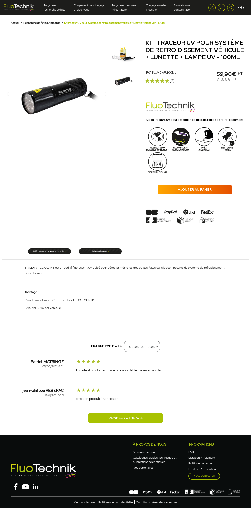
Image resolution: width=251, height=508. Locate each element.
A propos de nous (144, 452)
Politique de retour (200, 463)
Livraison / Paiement (201, 458)
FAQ (191, 452)
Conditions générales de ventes (156, 502)
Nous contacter (204, 475)
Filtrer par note (106, 346)
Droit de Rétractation (202, 469)
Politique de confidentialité (115, 502)
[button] (8, 94)
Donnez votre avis (125, 418)
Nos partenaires (143, 468)
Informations (201, 444)
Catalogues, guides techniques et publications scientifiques (154, 460)
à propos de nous (149, 444)
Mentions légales (84, 502)
